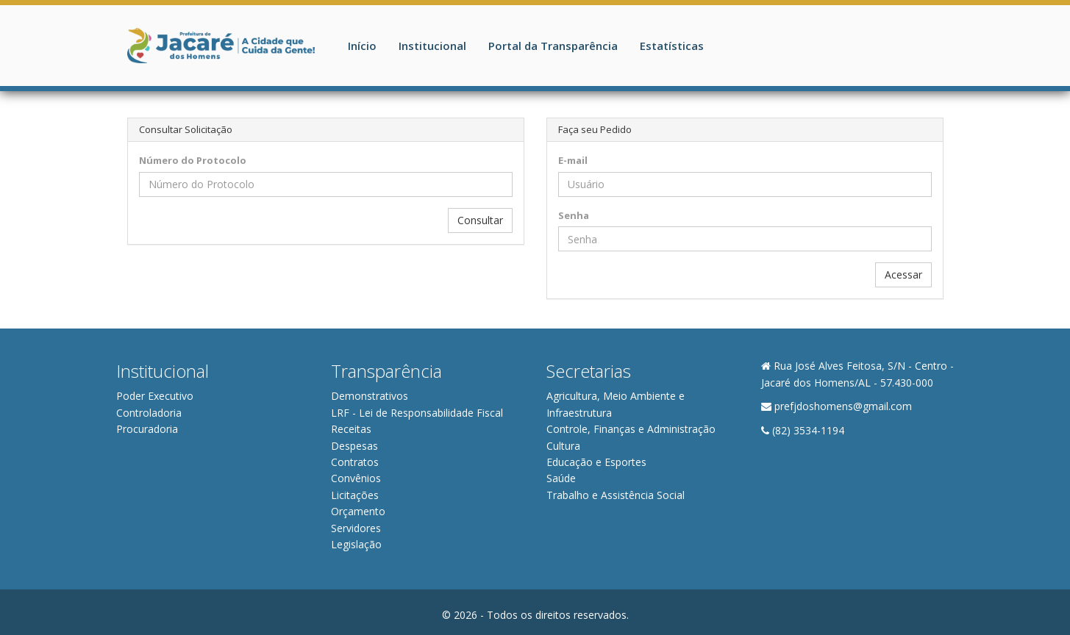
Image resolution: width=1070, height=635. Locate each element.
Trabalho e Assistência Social (615, 495)
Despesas (354, 446)
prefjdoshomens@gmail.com (843, 406)
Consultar (480, 220)
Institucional (432, 45)
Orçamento (358, 511)
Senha (573, 215)
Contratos (355, 462)
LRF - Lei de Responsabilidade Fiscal (417, 413)
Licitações (355, 495)
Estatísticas (672, 45)
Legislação (356, 544)
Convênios (356, 478)
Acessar (903, 274)
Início (362, 45)
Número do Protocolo (192, 160)
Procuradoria (147, 429)
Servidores (356, 528)
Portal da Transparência (553, 45)
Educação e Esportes (596, 462)
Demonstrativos (369, 396)
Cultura (563, 446)
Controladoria (149, 413)
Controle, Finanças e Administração (631, 429)
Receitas (351, 429)
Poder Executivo (154, 396)
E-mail (573, 160)
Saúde (561, 478)
